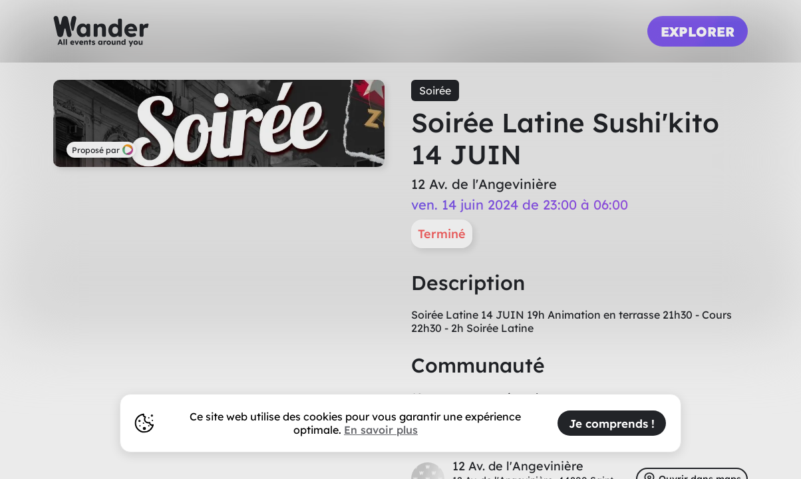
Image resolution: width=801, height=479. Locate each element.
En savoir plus (381, 429)
